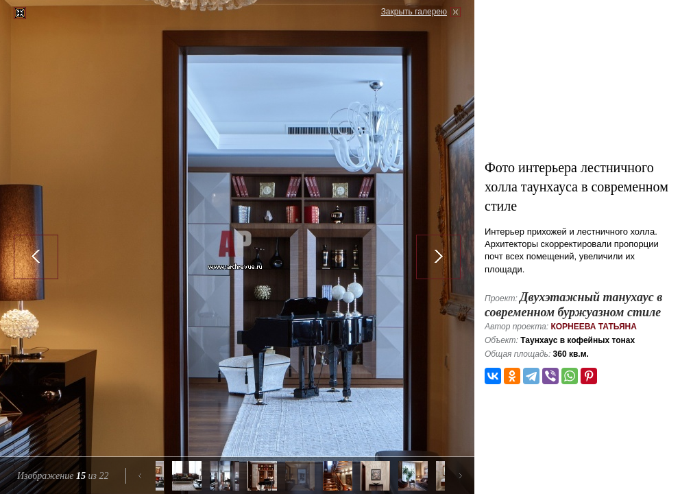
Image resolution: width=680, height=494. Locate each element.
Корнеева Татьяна (593, 326)
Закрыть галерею (414, 11)
